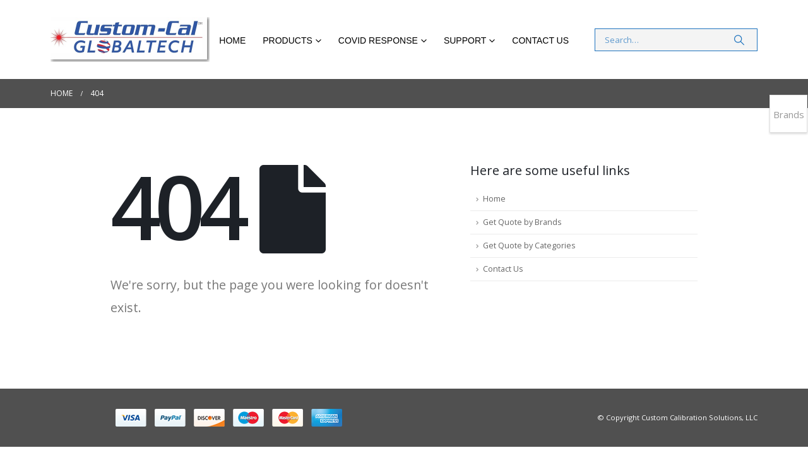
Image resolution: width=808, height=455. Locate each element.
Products (287, 40)
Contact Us (540, 40)
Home (232, 40)
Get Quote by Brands (522, 222)
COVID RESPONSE (378, 40)
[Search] (739, 40)
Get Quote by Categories (529, 245)
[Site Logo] (130, 39)
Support (465, 40)
